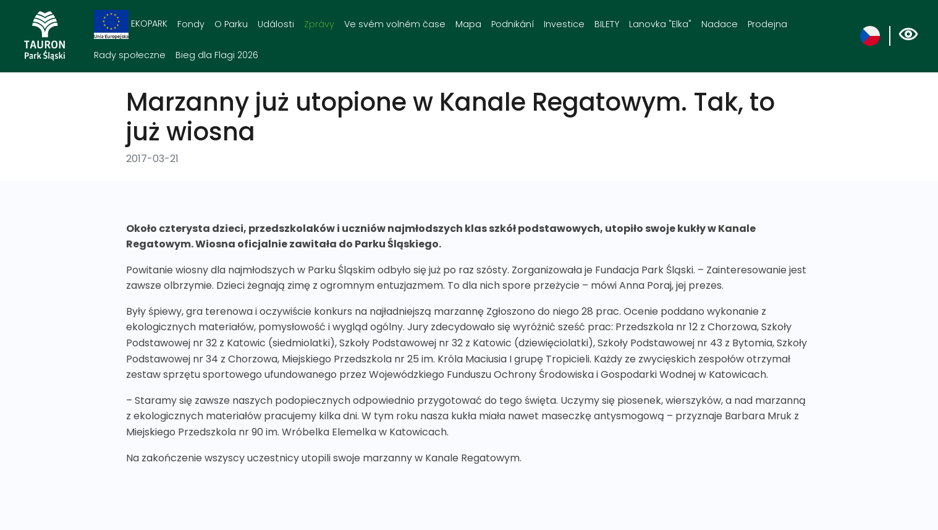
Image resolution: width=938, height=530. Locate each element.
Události (276, 24)
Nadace (719, 24)
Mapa (468, 24)
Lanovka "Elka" (660, 24)
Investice (564, 24)
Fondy (191, 24)
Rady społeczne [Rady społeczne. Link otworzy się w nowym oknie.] (130, 55)
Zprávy (319, 24)
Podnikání (512, 24)
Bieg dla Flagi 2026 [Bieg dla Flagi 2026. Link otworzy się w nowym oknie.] (216, 55)
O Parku (231, 24)
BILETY (606, 24)
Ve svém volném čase (395, 24)
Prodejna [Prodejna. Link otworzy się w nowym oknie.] (767, 24)
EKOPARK (130, 24)
